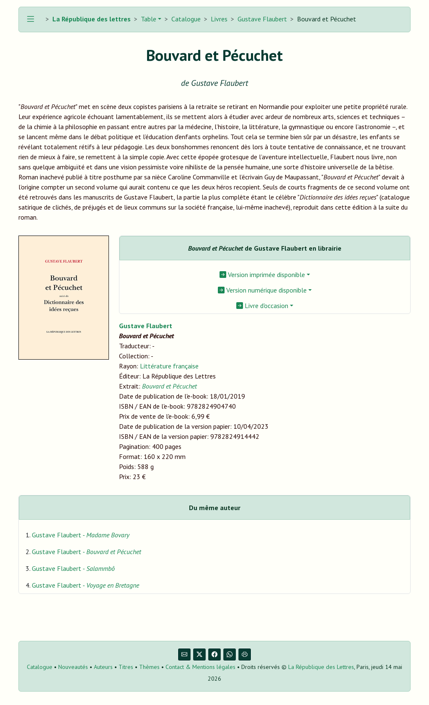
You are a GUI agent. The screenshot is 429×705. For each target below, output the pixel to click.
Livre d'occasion (262, 305)
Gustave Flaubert (262, 19)
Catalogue (186, 19)
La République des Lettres (321, 667)
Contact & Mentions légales (200, 667)
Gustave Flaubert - (80, 535)
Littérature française (169, 366)
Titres (126, 667)
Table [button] (148, 19)
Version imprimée (262, 274)
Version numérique (262, 290)
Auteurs (103, 667)
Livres (219, 19)
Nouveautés (73, 667)
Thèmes (149, 667)
